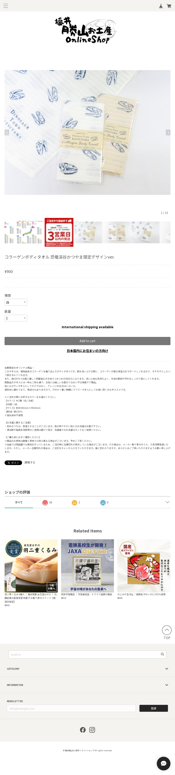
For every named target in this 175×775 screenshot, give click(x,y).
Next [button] (168, 132)
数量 (8, 311)
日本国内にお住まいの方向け (87, 350)
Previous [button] (7, 132)
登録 (153, 708)
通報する (29, 462)
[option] (87, 132)
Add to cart (87, 341)
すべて (19, 502)
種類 (8, 295)
